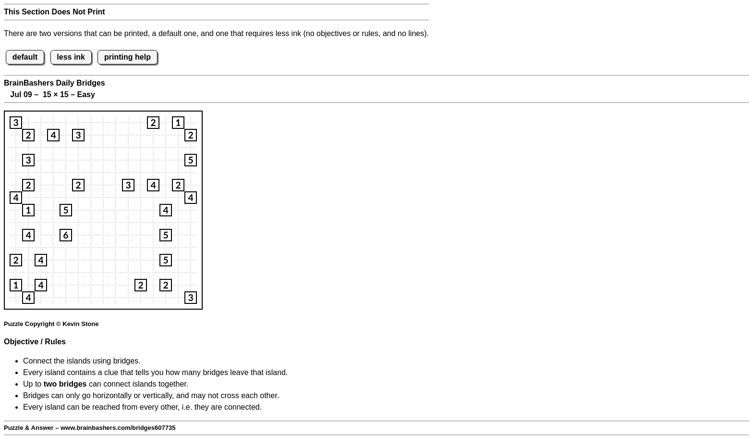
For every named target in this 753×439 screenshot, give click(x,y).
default (24, 57)
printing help (127, 57)
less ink (71, 57)
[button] (16, 122)
